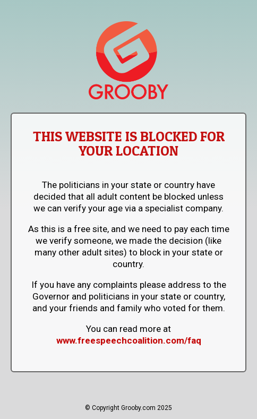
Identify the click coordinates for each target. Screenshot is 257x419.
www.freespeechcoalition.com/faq (128, 340)
